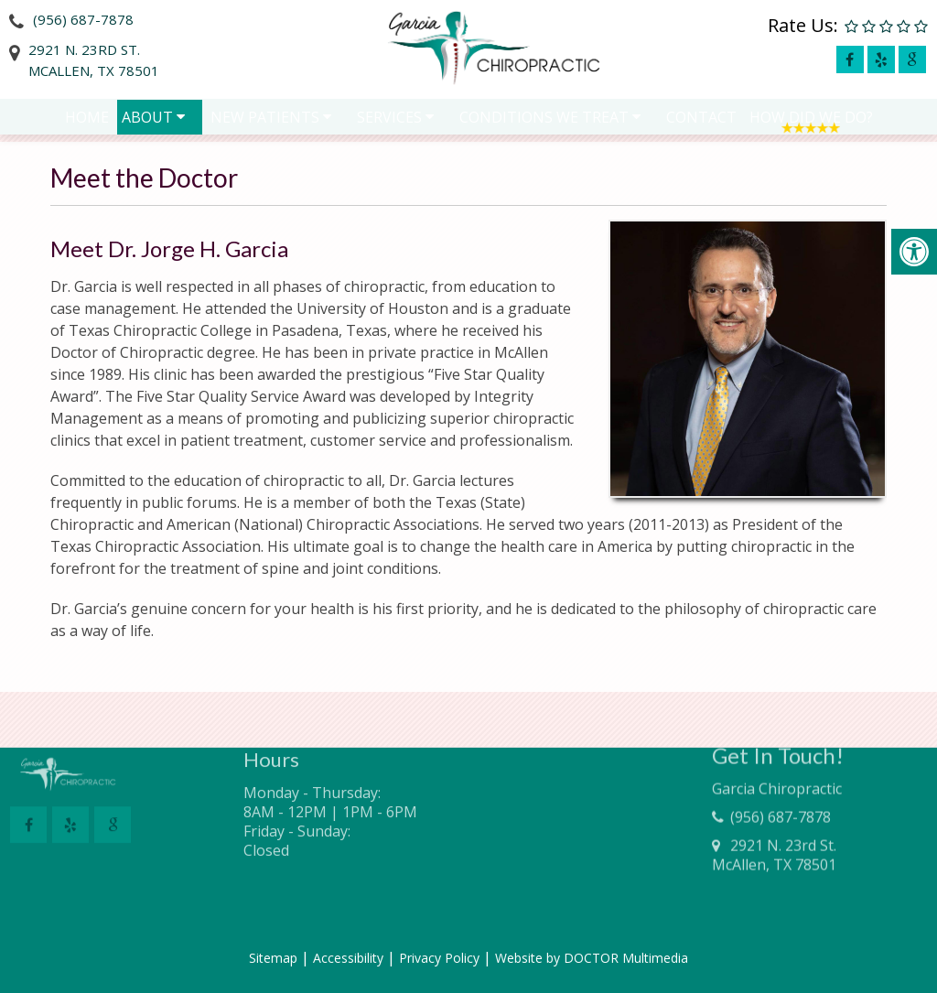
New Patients (264, 121)
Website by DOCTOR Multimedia (591, 957)
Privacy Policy (439, 957)
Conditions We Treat (544, 121)
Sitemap (273, 957)
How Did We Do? (811, 121)
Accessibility (348, 957)
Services (389, 121)
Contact (701, 121)
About (147, 121)
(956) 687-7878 (83, 19)
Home (87, 121)
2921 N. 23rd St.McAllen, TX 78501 (93, 60)
